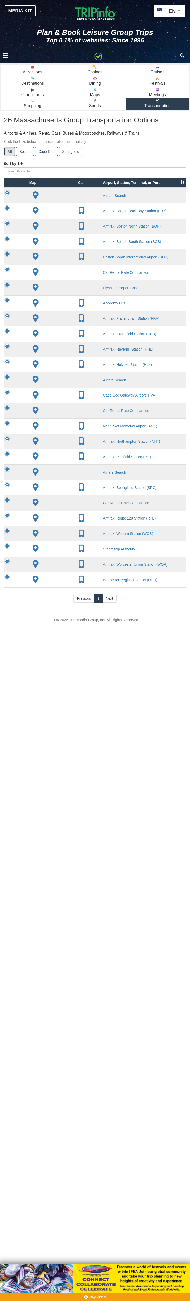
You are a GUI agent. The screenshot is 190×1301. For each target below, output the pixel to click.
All (10, 155)
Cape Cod (46, 155)
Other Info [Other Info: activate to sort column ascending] (140, 198)
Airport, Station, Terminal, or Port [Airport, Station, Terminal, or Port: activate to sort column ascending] (62, 193)
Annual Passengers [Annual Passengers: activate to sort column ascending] (168, 198)
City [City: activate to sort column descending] (83, 201)
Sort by (13, 167)
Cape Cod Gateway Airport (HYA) (65, 923)
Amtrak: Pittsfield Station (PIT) (65, 1048)
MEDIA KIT (23, 11)
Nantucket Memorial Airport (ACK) (65, 988)
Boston (25, 155)
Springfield (70, 155)
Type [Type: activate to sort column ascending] (41, 201)
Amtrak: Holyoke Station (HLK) (65, 868)
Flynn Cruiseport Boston (63, 620)
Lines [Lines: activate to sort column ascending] (110, 201)
